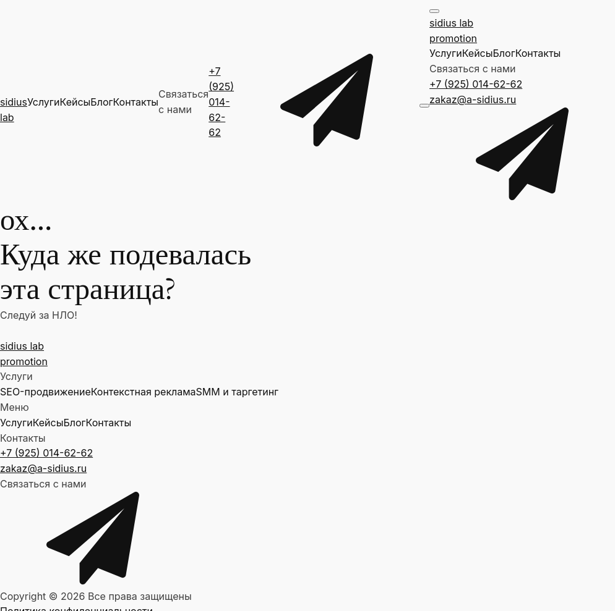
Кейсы (75, 102)
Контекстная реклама (143, 392)
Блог (101, 102)
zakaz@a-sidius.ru (472, 99)
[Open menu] (424, 105)
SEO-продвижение (45, 392)
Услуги (43, 102)
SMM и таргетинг (237, 392)
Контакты (135, 102)
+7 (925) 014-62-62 (221, 101)
